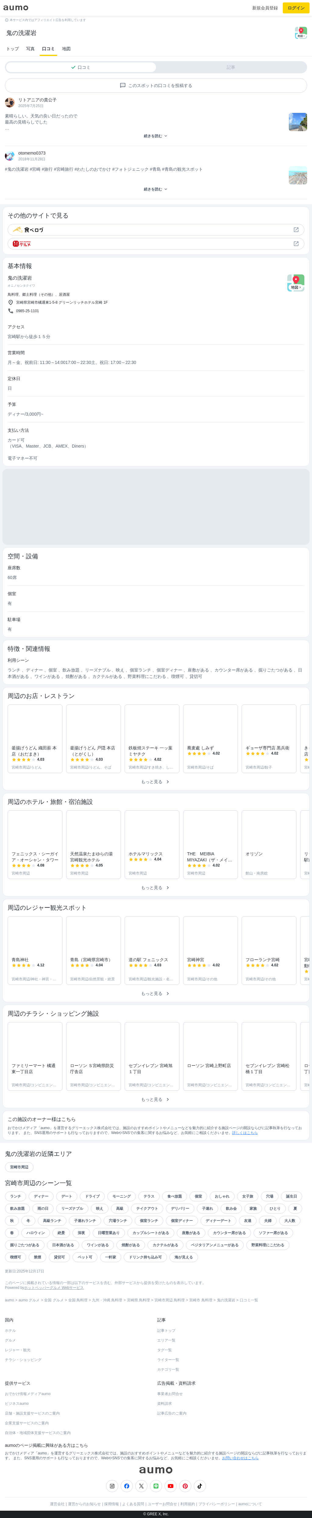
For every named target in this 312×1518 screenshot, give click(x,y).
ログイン (296, 7)
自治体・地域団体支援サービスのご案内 (38, 1433)
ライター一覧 (168, 1360)
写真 (30, 48)
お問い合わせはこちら (240, 1458)
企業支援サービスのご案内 (27, 1423)
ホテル (10, 1330)
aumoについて (250, 1504)
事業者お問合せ (170, 1394)
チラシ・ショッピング (23, 1360)
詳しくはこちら (245, 1133)
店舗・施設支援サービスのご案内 (32, 1413)
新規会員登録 (265, 7)
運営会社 (57, 1504)
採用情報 (111, 1504)
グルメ (10, 1340)
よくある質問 (133, 1504)
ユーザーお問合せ (162, 1504)
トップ (12, 48)
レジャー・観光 (17, 1350)
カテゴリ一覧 (168, 1369)
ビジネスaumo (17, 1403)
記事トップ (166, 1330)
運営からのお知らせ (84, 1504)
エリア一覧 (166, 1340)
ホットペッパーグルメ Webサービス (54, 1287)
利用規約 (187, 1504)
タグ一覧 (164, 1350)
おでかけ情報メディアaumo (28, 1394)
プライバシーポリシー (216, 1504)
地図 (66, 48)
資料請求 (164, 1403)
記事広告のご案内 (171, 1413)
